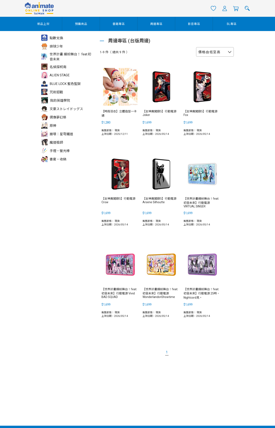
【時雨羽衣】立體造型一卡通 (119, 113)
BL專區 (232, 24)
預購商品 (81, 24)
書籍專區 (119, 24)
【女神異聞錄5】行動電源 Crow (118, 200)
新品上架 (43, 24)
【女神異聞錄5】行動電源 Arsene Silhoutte (159, 200)
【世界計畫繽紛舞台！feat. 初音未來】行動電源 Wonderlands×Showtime (160, 293)
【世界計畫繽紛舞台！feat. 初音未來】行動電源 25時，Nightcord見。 (202, 293)
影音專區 (194, 24)
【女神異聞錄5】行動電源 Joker (159, 113)
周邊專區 (156, 24)
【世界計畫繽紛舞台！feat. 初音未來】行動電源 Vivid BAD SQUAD (119, 293)
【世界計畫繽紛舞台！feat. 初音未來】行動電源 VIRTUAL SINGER (201, 202)
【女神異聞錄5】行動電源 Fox (200, 113)
